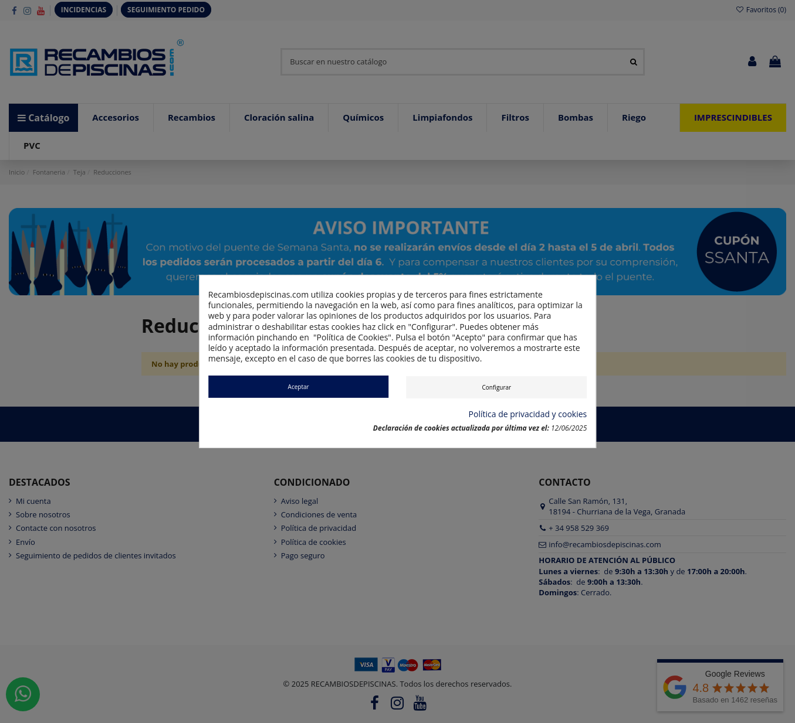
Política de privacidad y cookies (528, 414)
